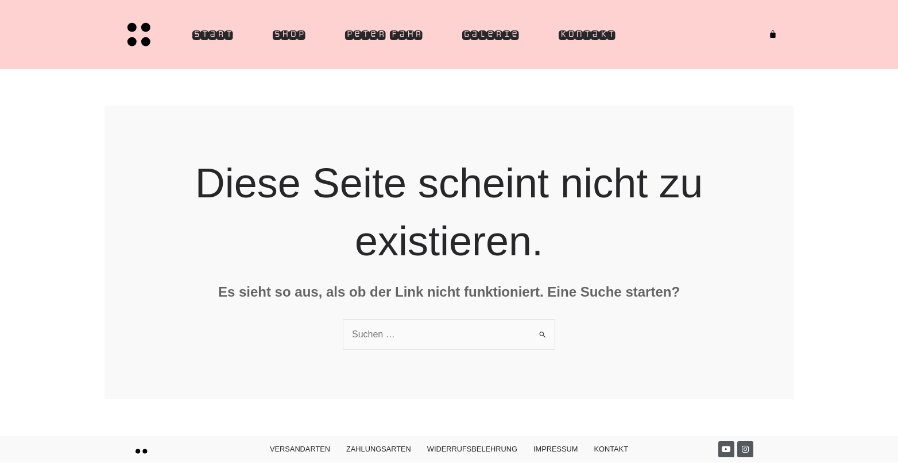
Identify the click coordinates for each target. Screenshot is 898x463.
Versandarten (300, 449)
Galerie (490, 34)
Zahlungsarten (378, 449)
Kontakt (587, 34)
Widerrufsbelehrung (472, 449)
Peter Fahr (383, 34)
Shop (289, 34)
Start (212, 34)
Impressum (555, 449)
